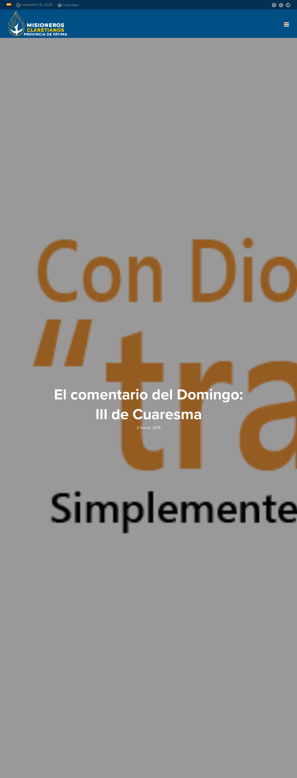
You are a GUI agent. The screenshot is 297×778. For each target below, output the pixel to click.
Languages (68, 5)
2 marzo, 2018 (148, 427)
